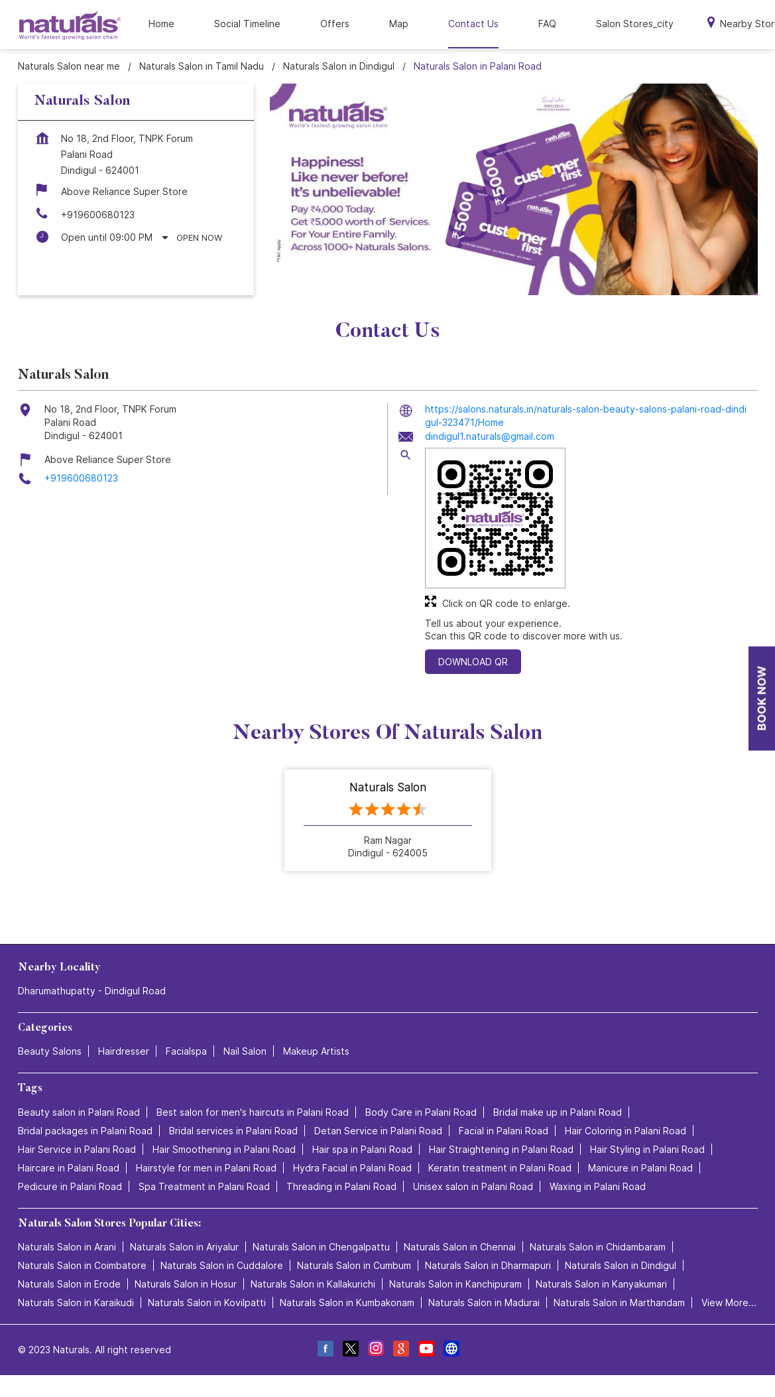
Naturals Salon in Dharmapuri (488, 1265)
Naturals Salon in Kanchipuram (455, 1284)
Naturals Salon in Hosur (186, 1284)
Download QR (473, 661)
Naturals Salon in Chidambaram (598, 1246)
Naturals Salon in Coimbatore (82, 1265)
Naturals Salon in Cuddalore (221, 1265)
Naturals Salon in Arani (67, 1246)
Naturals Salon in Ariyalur (184, 1246)
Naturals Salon (387, 788)
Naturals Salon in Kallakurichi (313, 1284)
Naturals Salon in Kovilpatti (207, 1302)
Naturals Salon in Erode (69, 1284)
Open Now (199, 237)
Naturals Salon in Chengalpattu (321, 1246)
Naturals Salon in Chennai (460, 1246)
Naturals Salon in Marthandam (619, 1302)
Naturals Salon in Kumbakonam (347, 1302)
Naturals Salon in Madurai (484, 1302)
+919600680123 (98, 214)
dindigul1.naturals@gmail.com (489, 436)
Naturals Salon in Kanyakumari (601, 1284)
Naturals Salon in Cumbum (354, 1265)
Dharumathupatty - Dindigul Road (92, 990)
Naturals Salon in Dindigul (620, 1265)
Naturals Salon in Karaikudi (76, 1302)
